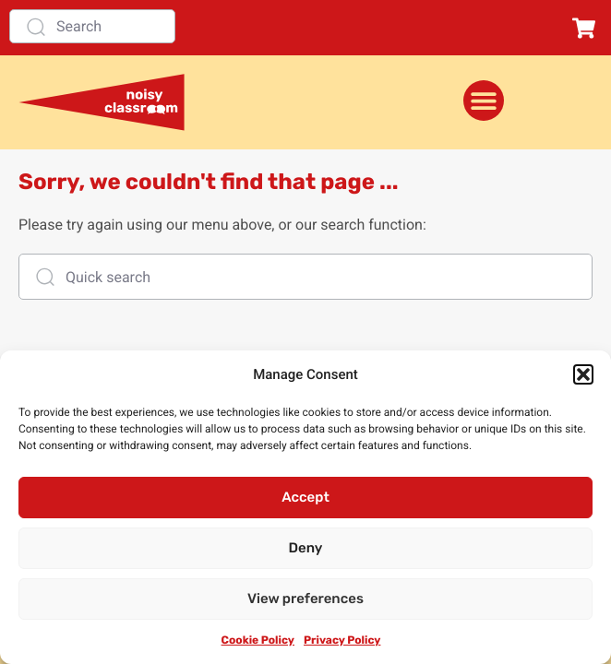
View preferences (305, 598)
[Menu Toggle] (483, 100)
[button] (583, 374)
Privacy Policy (342, 640)
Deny (306, 548)
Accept (305, 497)
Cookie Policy (258, 640)
